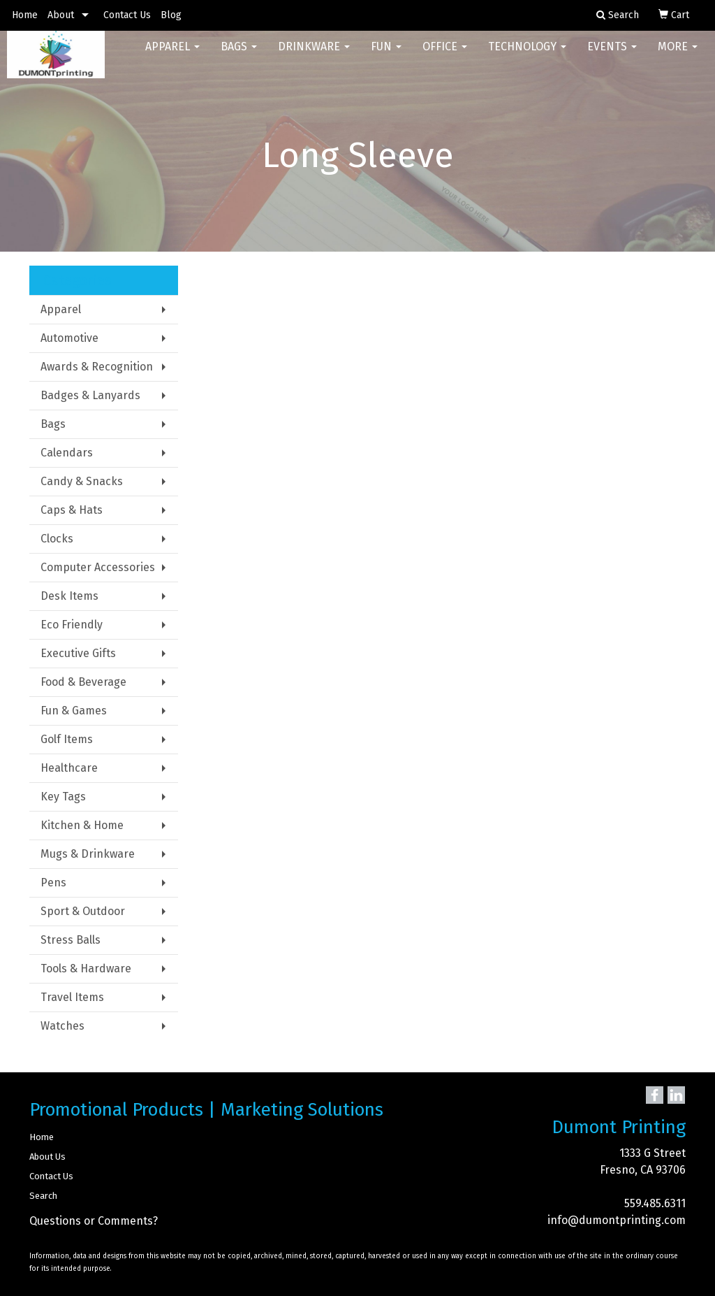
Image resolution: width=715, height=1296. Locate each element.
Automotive (69, 338)
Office (444, 55)
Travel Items (72, 997)
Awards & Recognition (96, 366)
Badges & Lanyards (90, 395)
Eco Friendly (71, 624)
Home (25, 15)
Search (43, 1195)
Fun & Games (73, 710)
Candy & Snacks (81, 481)
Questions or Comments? (93, 1220)
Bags (239, 55)
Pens (53, 882)
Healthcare (69, 768)
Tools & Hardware (85, 968)
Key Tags (63, 796)
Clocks (56, 538)
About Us (47, 1156)
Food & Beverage (83, 682)
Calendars (66, 452)
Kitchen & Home (82, 825)
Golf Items (66, 739)
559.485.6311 (655, 1203)
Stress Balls (70, 939)
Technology (527, 55)
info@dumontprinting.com (616, 1220)
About (60, 15)
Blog (171, 15)
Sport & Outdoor (82, 911)
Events (612, 55)
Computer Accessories (97, 567)
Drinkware (314, 55)
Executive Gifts (78, 653)
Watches (62, 1025)
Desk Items (69, 596)
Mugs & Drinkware (87, 854)
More (678, 55)
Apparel (172, 55)
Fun (386, 55)
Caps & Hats (71, 510)
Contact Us (127, 15)
